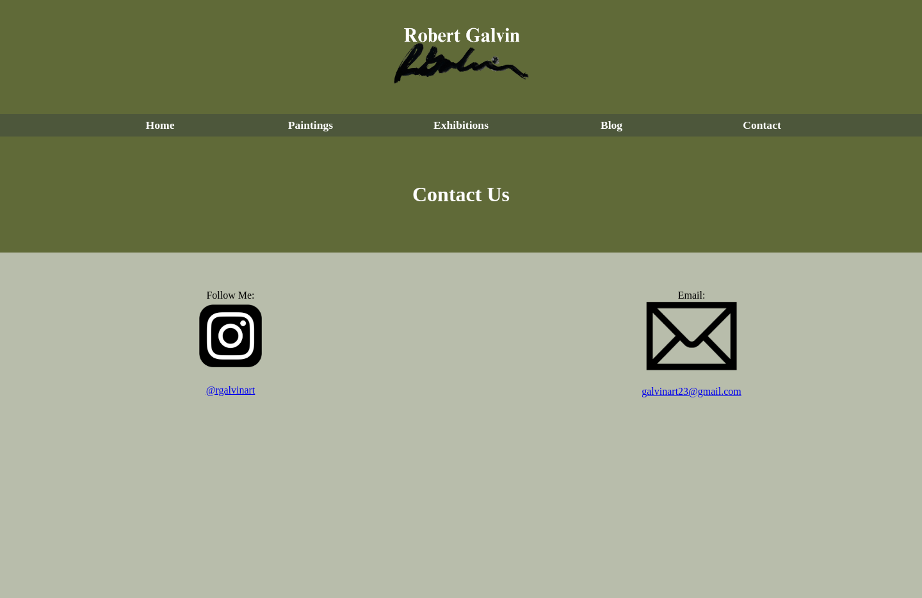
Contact (762, 125)
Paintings (310, 125)
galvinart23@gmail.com (691, 391)
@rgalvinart (230, 390)
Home (160, 125)
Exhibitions (461, 125)
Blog (611, 125)
